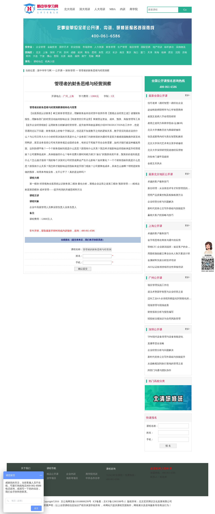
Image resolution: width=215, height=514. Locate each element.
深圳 (52, 52)
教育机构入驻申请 (161, 468)
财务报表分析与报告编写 (161, 312)
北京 (38, 52)
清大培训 (84, 9)
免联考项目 (72, 478)
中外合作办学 (93, 478)
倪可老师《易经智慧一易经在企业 (165, 103)
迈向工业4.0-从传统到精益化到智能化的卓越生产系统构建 (178, 298)
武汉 (108, 52)
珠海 (156, 52)
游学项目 (51, 478)
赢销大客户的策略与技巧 (161, 215)
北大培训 (69, 9)
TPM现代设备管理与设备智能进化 (165, 337)
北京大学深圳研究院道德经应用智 (165, 150)
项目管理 (134, 47)
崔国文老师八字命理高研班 (162, 116)
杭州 (80, 52)
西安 (170, 52)
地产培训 (157, 47)
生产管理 (122, 47)
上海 (45, 52)
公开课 (58, 70)
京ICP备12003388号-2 (114, 501)
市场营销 (87, 47)
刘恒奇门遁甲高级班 (158, 157)
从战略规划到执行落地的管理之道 (165, 363)
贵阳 (56, 56)
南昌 (70, 56)
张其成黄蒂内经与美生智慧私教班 (165, 136)
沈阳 (177, 52)
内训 (122, 9)
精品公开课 (52, 474)
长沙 (115, 52)
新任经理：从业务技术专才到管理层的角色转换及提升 (176, 188)
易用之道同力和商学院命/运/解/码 (165, 123)
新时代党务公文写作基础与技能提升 (166, 208)
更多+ (187, 95)
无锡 (91, 56)
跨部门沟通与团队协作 (159, 370)
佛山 (49, 56)
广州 (59, 52)
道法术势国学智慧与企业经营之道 (165, 292)
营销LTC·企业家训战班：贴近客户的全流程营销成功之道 (177, 247)
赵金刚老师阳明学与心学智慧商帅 (165, 110)
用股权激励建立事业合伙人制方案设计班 (169, 253)
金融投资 (52, 47)
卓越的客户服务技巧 (158, 181)
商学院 (134, 9)
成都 (73, 52)
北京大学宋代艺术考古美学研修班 (165, 143)
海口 (136, 52)
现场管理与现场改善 (158, 305)
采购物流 (180, 47)
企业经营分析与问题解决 (161, 201)
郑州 (28, 56)
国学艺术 (64, 47)
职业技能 (75, 47)
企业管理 (40, 47)
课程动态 (38, 61)
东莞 (101, 52)
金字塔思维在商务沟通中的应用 (164, 240)
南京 (122, 52)
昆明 (94, 52)
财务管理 (110, 47)
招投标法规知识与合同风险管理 (164, 318)
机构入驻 (50, 61)
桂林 (163, 52)
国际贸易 (145, 47)
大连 (35, 56)
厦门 (142, 52)
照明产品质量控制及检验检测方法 (165, 195)
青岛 (87, 52)
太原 (63, 56)
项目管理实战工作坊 (158, 285)
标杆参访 (169, 47)
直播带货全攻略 (156, 343)
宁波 (42, 56)
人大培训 (99, 9)
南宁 (84, 56)
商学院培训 (91, 474)
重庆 (128, 52)
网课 (98, 56)
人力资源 (99, 47)
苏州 (66, 52)
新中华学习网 (44, 70)
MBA (113, 9)
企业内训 (71, 474)
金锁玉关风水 (155, 163)
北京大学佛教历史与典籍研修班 (164, 130)
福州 (77, 56)
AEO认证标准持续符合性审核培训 (165, 267)
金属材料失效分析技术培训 (162, 260)
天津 (149, 52)
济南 (184, 52)
